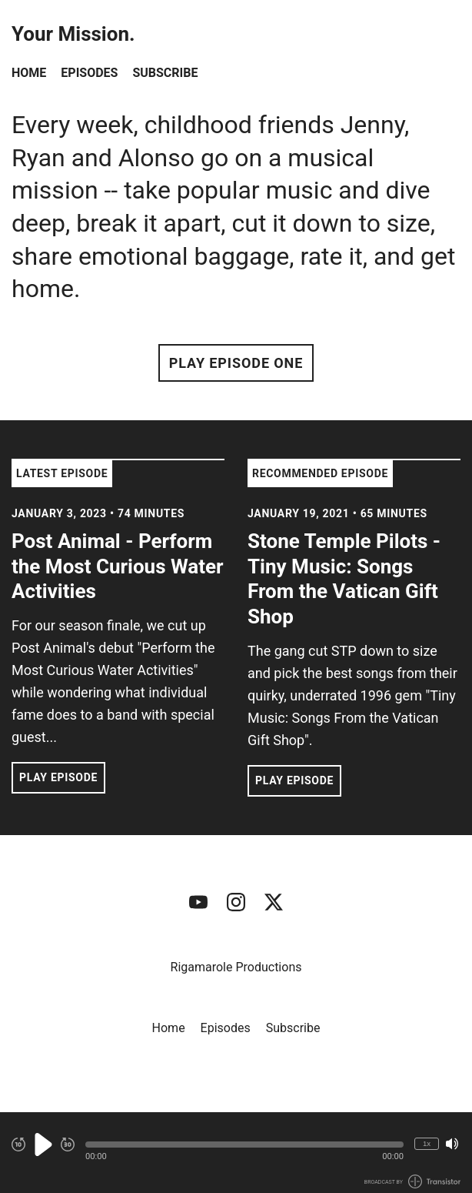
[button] (244, 1144)
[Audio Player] (236, 1152)
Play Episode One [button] (236, 363)
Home (29, 72)
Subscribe (165, 72)
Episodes (89, 72)
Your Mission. (73, 34)
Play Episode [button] (58, 777)
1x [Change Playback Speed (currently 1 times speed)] (426, 1143)
